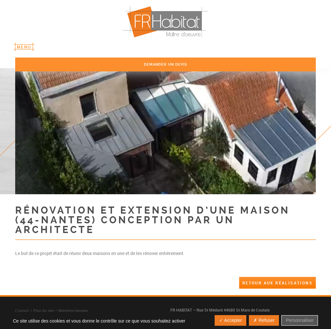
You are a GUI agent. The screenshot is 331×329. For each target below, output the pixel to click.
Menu (24, 46)
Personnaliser (300, 320)
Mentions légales (73, 310)
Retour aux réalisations (277, 282)
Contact (22, 310)
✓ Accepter (230, 320)
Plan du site (43, 310)
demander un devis (165, 64)
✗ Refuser (263, 320)
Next (297, 132)
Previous (34, 132)
